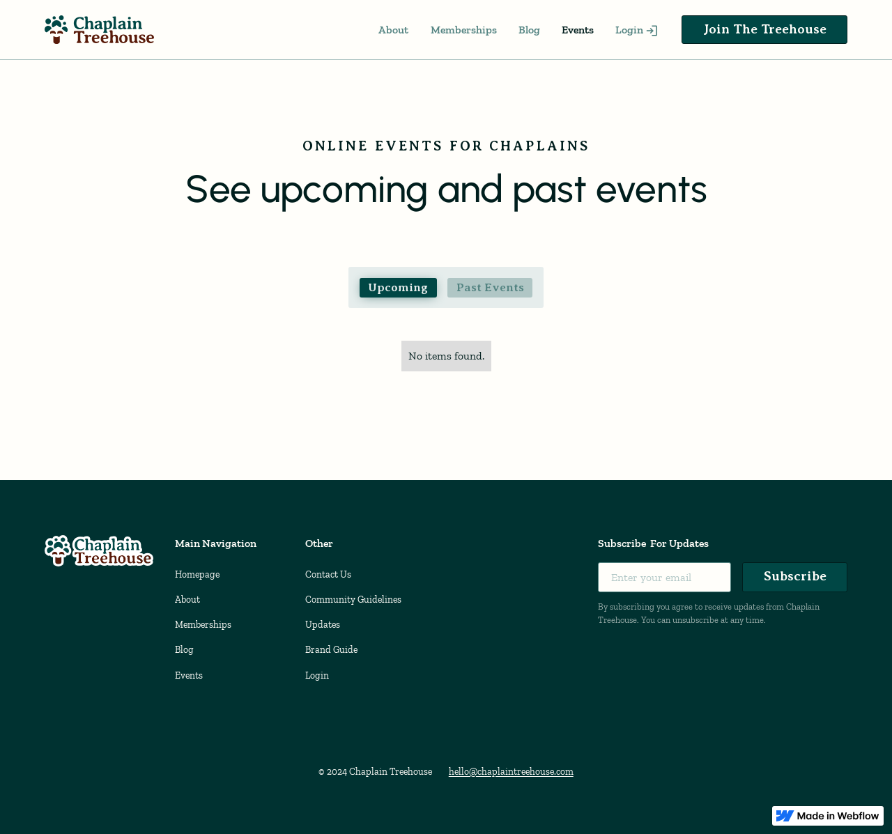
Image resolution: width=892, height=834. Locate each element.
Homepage (197, 574)
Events (578, 29)
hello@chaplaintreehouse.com (511, 772)
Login (317, 675)
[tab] (398, 288)
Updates (322, 625)
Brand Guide (331, 650)
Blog (529, 29)
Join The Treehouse (764, 29)
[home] (99, 29)
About (393, 29)
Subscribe (795, 576)
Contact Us (328, 574)
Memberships (464, 29)
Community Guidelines (353, 599)
